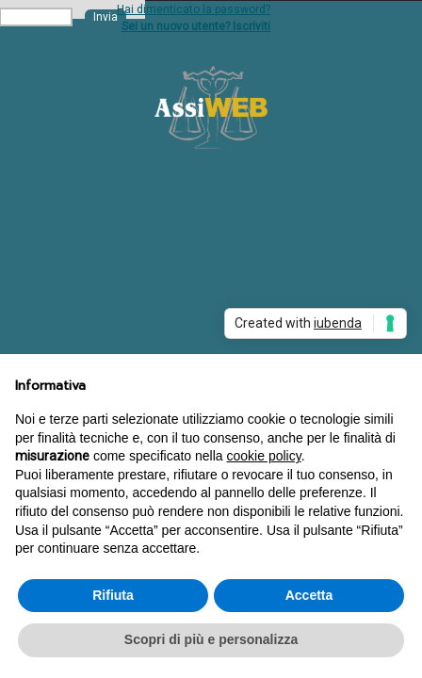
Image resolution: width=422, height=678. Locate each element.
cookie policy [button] (264, 455)
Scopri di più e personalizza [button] (211, 639)
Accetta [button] (309, 595)
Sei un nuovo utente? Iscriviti (196, 26)
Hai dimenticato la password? (193, 9)
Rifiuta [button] (113, 595)
